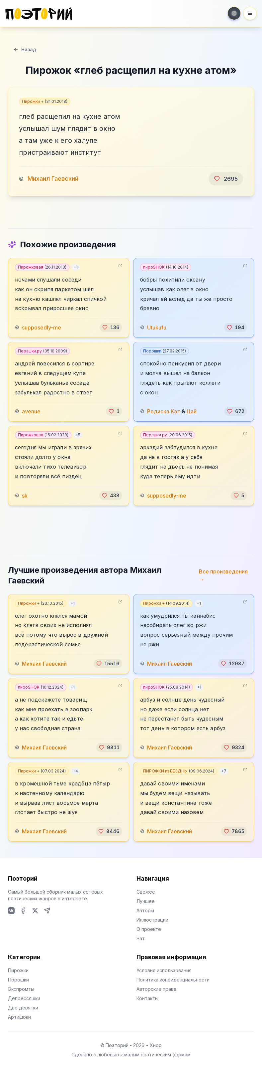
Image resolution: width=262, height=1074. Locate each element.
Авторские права (156, 989)
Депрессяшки (24, 998)
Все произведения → (223, 575)
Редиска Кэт (163, 411)
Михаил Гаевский (53, 178)
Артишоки (19, 1017)
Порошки (164, 350)
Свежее (145, 892)
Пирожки (18, 970)
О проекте (148, 929)
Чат (140, 938)
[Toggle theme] (234, 13)
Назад (24, 49)
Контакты (147, 998)
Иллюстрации (152, 920)
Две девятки (23, 1007)
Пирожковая (42, 267)
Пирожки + (44, 101)
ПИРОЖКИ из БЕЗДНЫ (178, 770)
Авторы (145, 910)
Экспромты (21, 989)
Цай (192, 411)
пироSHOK (165, 267)
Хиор (156, 1045)
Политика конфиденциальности (173, 979)
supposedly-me (41, 327)
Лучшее (145, 901)
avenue (31, 411)
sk (25, 495)
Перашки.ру (42, 350)
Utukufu (156, 327)
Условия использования (164, 970)
